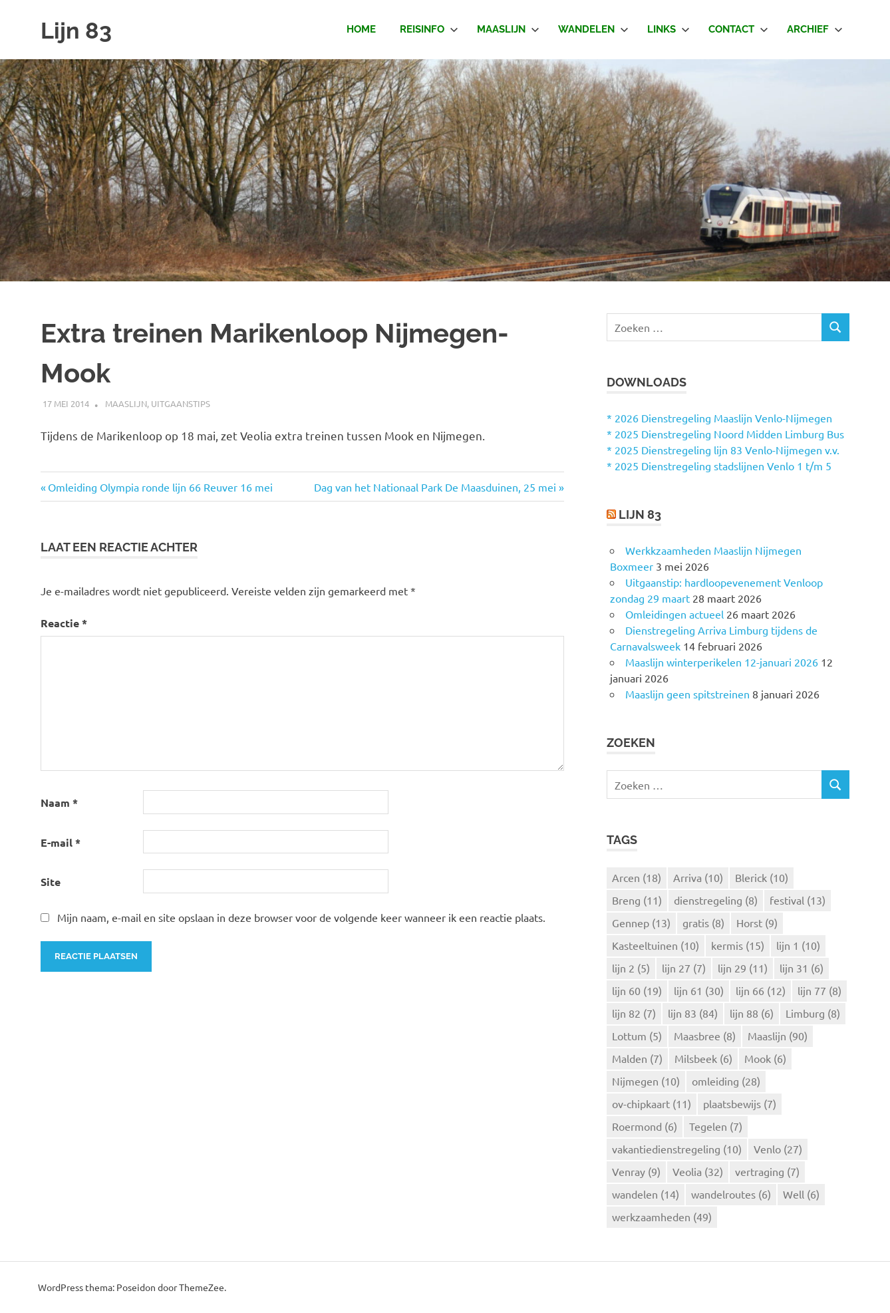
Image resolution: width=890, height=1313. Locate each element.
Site (51, 882)
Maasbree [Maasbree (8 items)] (705, 1035)
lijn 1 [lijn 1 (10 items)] (798, 945)
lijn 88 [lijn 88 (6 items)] (752, 1013)
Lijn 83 (80, 30)
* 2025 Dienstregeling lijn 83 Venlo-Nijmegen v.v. (723, 449)
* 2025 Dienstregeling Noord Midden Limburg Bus (725, 433)
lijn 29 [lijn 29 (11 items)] (743, 967)
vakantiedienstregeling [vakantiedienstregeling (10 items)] (677, 1148)
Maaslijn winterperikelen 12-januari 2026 (721, 661)
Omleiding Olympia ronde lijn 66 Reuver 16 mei (160, 487)
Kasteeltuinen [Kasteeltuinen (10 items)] (655, 945)
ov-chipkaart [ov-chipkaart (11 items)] (651, 1103)
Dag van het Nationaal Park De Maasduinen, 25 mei (435, 487)
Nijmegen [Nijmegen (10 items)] (646, 1081)
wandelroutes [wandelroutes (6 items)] (731, 1194)
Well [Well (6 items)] (801, 1194)
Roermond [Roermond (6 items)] (644, 1126)
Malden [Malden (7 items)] (637, 1058)
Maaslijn (508, 29)
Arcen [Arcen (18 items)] (636, 877)
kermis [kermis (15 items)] (737, 945)
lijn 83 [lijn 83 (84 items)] (693, 1013)
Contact (738, 29)
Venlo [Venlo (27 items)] (778, 1148)
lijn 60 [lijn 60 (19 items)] (637, 990)
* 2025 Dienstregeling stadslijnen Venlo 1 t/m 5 (719, 465)
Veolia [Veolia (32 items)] (697, 1171)
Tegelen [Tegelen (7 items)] (715, 1126)
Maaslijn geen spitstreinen (687, 693)
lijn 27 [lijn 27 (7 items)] (684, 967)
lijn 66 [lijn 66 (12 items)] (761, 990)
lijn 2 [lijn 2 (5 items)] (631, 967)
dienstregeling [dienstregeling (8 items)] (716, 900)
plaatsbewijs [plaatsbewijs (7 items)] (739, 1103)
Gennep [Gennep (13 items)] (641, 922)
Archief (815, 29)
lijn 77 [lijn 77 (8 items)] (819, 990)
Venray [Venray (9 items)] (636, 1171)
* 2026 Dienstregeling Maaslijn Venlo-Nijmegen (719, 417)
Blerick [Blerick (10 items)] (761, 877)
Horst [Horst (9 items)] (757, 922)
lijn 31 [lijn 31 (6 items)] (801, 967)
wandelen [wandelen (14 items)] (645, 1194)
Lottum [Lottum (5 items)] (637, 1035)
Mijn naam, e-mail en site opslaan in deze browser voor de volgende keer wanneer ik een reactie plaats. (301, 917)
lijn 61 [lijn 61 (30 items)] (699, 990)
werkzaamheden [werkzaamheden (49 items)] (662, 1216)
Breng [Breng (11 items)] (637, 900)
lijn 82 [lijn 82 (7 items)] (634, 1013)
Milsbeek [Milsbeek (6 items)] (703, 1058)
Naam (59, 802)
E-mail (60, 842)
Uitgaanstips (180, 403)
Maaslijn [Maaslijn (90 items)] (778, 1035)
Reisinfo (429, 29)
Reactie (64, 623)
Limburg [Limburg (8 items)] (813, 1013)
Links (668, 29)
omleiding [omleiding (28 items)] (726, 1081)
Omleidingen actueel (674, 614)
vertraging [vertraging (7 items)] (767, 1171)
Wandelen (593, 29)
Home (361, 29)
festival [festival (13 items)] (797, 900)
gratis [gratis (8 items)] (703, 922)
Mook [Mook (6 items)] (765, 1058)
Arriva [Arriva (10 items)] (698, 877)
